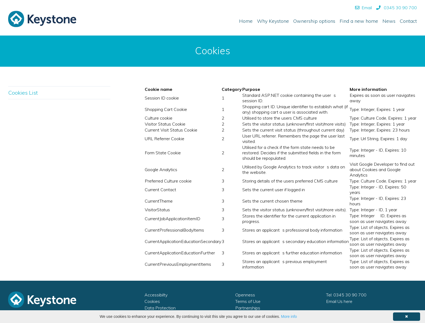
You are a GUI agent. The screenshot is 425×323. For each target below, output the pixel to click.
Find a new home (359, 21)
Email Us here (339, 301)
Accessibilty (156, 295)
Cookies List (23, 92)
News (388, 21)
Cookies (152, 301)
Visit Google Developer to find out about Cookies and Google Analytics (382, 169)
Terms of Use (247, 301)
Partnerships (247, 308)
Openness (245, 295)
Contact (408, 21)
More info (289, 316)
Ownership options (314, 21)
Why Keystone (273, 21)
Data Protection (160, 308)
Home (246, 21)
